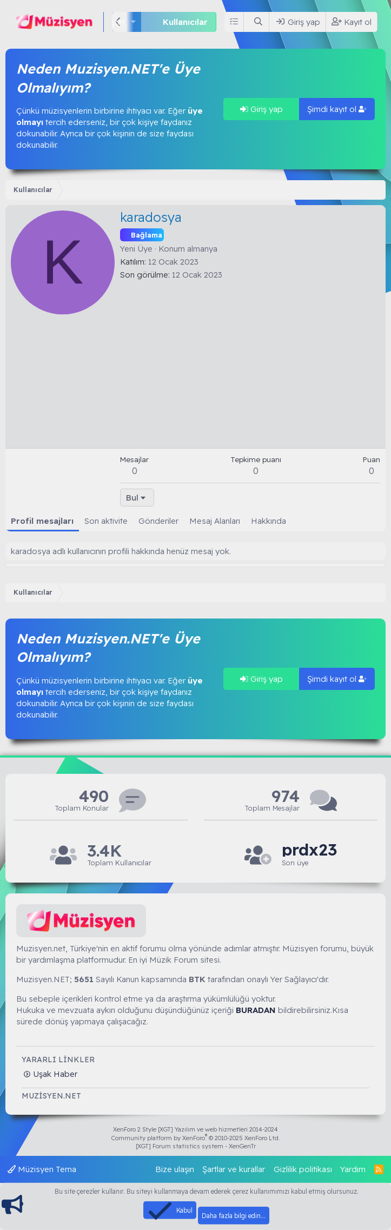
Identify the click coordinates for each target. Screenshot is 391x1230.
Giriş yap (261, 109)
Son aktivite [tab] (106, 521)
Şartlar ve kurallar (233, 1169)
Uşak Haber (54, 1074)
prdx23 (309, 850)
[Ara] (258, 22)
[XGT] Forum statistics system (196, 1146)
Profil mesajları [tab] (42, 521)
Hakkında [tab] (268, 521)
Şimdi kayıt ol (337, 109)
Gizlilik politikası (303, 1169)
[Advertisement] (250, 361)
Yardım (353, 1169)
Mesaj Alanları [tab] (214, 521)
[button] (133, 22)
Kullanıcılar (185, 22)
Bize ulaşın (174, 1169)
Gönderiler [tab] (158, 521)
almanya (202, 249)
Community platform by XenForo (195, 1138)
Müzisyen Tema (42, 1169)
